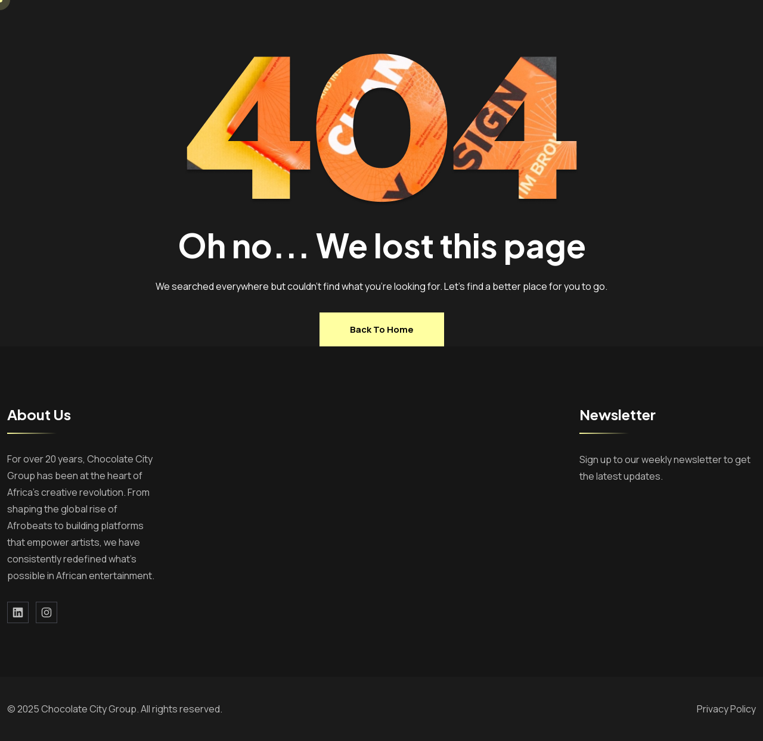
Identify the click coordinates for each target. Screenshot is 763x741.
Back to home (382, 329)
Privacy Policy (726, 708)
